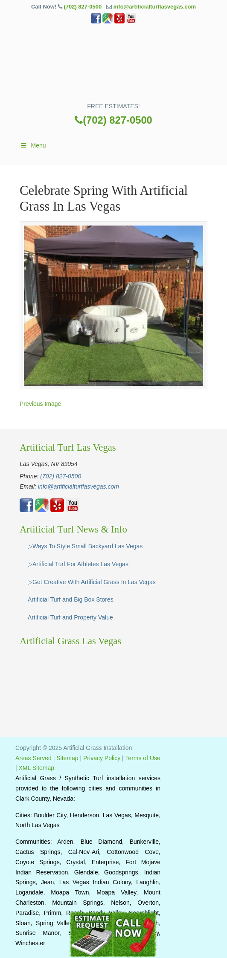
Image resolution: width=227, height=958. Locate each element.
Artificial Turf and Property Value (70, 617)
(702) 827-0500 (83, 6)
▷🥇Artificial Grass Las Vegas (113, 66)
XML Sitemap (37, 767)
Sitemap (67, 758)
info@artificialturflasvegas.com (155, 6)
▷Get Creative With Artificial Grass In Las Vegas (92, 582)
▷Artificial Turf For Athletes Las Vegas (78, 564)
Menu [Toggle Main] (33, 145)
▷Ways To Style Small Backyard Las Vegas (85, 546)
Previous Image (40, 403)
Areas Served (33, 758)
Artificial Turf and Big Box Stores (71, 599)
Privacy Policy (101, 758)
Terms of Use (142, 758)
